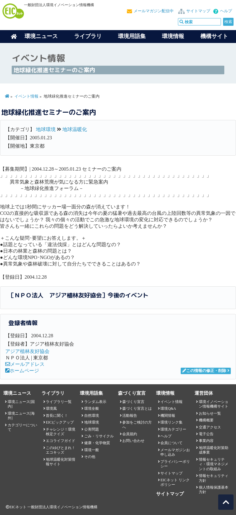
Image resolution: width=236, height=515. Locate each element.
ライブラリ (88, 36)
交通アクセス (210, 427)
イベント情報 (26, 96)
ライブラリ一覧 (59, 402)
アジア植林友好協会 (27, 351)
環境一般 (91, 450)
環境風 (51, 408)
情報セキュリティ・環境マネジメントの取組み (213, 464)
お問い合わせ (133, 441)
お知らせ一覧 (210, 413)
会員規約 (129, 434)
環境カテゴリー (173, 429)
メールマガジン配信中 (154, 11)
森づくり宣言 (133, 402)
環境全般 (91, 408)
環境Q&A (168, 408)
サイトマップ (198, 11)
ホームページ (22, 370)
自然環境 (91, 415)
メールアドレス (25, 364)
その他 (89, 457)
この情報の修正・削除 (204, 371)
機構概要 (206, 420)
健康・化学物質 (97, 443)
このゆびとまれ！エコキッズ (60, 450)
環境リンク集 (171, 422)
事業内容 (206, 441)
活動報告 (129, 415)
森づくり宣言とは (137, 408)
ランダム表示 (95, 402)
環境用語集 (132, 36)
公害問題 (91, 429)
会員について (171, 443)
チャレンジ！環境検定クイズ (60, 431)
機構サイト (214, 36)
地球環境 (46, 129)
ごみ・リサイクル (99, 436)
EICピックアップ (60, 422)
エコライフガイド (60, 441)
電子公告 (206, 434)
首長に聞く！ (57, 415)
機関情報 (167, 415)
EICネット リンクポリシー (174, 482)
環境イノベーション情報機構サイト (213, 404)
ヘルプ (226, 11)
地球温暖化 (74, 129)
